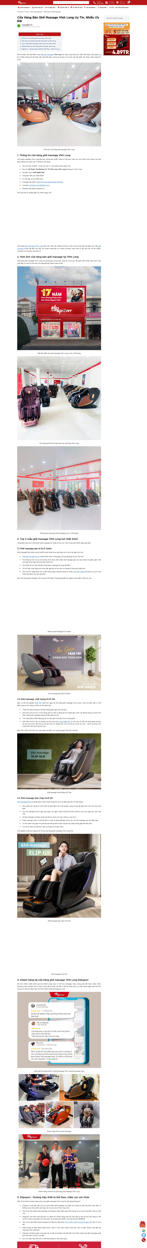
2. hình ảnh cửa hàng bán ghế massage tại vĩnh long (38, 41)
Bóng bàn (102, 7)
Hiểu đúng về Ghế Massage (52, 12)
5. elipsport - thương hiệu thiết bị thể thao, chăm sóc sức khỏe (40, 49)
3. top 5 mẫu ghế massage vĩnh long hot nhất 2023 (38, 43)
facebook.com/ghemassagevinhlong (49, 182)
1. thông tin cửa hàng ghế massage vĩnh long (35, 38)
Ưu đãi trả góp (76, 7)
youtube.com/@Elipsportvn (39, 185)
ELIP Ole (38, 703)
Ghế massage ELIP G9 (25, 802)
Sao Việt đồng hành (122, 7)
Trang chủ (20, 12)
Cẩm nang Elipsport (36, 12)
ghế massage (48, 54)
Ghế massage (23, 7)
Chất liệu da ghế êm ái (30, 556)
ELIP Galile (80, 571)
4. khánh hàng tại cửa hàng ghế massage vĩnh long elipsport (37, 46)
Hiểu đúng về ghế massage (114, 18)
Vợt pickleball (89, 7)
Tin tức (111, 7)
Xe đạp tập (50, 7)
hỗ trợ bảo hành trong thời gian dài (78, 1222)
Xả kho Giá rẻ (63, 7)
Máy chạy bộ (37, 7)
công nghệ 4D (64, 721)
